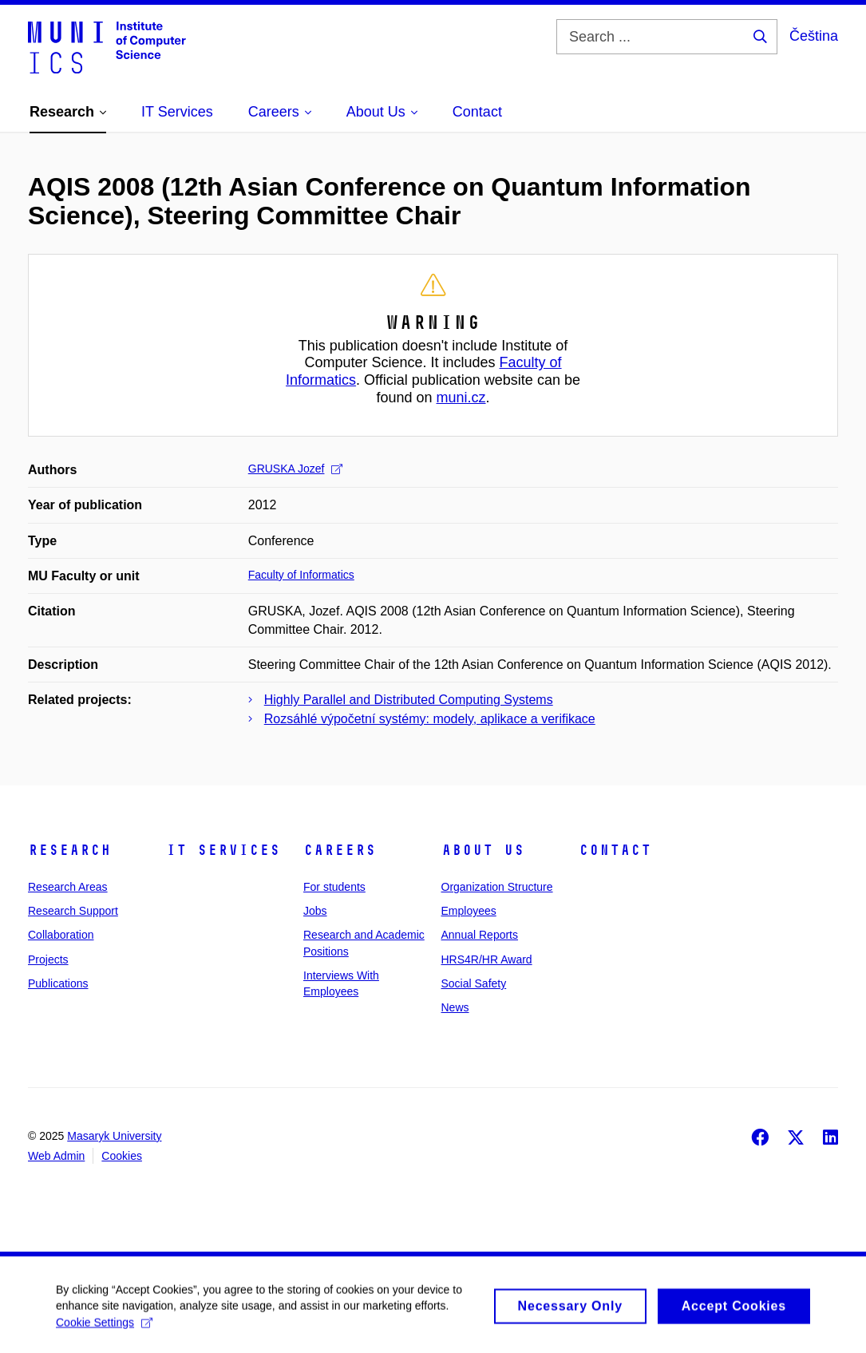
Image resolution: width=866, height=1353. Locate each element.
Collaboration (61, 934)
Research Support (73, 910)
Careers (339, 850)
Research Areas (68, 886)
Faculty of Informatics (301, 574)
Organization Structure (497, 886)
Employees (468, 910)
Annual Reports (480, 934)
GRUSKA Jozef (295, 468)
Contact (615, 850)
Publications (58, 983)
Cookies (121, 1155)
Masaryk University (114, 1135)
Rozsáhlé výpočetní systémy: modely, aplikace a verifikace (429, 719)
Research (69, 850)
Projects (48, 959)
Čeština (813, 36)
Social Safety (474, 983)
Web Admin (56, 1155)
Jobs (315, 910)
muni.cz (461, 398)
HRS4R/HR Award (486, 959)
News (455, 1007)
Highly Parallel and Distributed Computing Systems (408, 699)
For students (334, 886)
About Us (482, 850)
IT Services (223, 850)
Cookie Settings (104, 1327)
